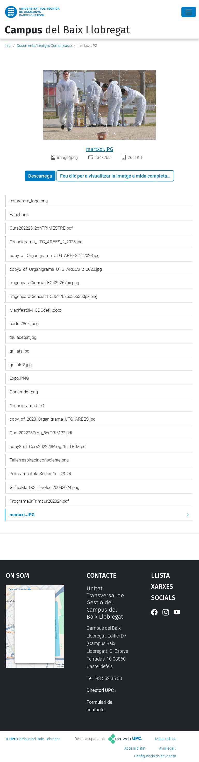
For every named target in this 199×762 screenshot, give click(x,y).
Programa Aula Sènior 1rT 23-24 (40, 473)
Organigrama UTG (27, 405)
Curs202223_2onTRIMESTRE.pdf (41, 228)
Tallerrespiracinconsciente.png (39, 460)
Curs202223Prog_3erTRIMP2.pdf (41, 432)
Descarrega (40, 176)
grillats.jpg (19, 351)
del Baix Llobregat (67, 30)
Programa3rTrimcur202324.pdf (39, 501)
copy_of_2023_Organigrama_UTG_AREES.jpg (52, 419)
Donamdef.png (24, 391)
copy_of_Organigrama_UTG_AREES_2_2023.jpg (55, 255)
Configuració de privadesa (155, 756)
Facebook (19, 214)
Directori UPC (100, 690)
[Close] (188, 12)
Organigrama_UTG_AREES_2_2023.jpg (46, 241)
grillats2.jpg (21, 364)
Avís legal (166, 748)
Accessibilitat (135, 748)
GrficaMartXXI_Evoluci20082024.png (44, 487)
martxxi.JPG (99, 149)
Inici (8, 45)
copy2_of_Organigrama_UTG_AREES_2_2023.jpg (56, 269)
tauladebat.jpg (23, 337)
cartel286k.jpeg (24, 323)
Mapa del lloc (165, 739)
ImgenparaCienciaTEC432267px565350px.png (53, 296)
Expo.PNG (19, 378)
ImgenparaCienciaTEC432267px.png (44, 282)
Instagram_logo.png (29, 200)
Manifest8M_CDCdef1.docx (36, 310)
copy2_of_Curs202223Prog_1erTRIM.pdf (48, 446)
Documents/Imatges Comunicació (44, 45)
